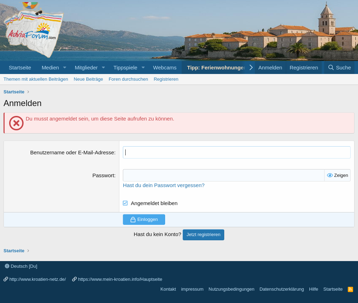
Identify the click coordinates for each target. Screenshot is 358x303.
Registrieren (166, 79)
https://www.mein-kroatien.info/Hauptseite (120, 279)
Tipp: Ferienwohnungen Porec (225, 67)
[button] (64, 67)
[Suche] (339, 67)
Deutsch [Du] (21, 266)
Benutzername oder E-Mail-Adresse (72, 152)
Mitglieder (86, 67)
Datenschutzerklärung (281, 289)
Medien (50, 67)
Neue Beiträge (88, 79)
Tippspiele (125, 67)
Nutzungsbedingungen (232, 289)
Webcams (164, 67)
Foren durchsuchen (128, 79)
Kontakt (168, 289)
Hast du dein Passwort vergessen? (164, 185)
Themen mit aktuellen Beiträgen (36, 79)
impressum (192, 289)
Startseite (20, 67)
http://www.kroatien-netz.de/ (38, 279)
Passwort (103, 175)
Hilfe (313, 289)
